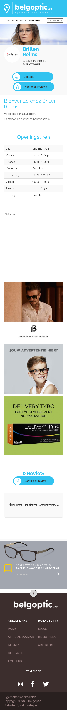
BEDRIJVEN (15, 653)
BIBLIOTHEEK (47, 637)
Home (11, 21)
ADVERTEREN (46, 645)
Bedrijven (21, 21)
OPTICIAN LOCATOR (21, 637)
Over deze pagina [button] (55, 20)
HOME (12, 628)
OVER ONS (15, 661)
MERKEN (13, 645)
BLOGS (42, 628)
